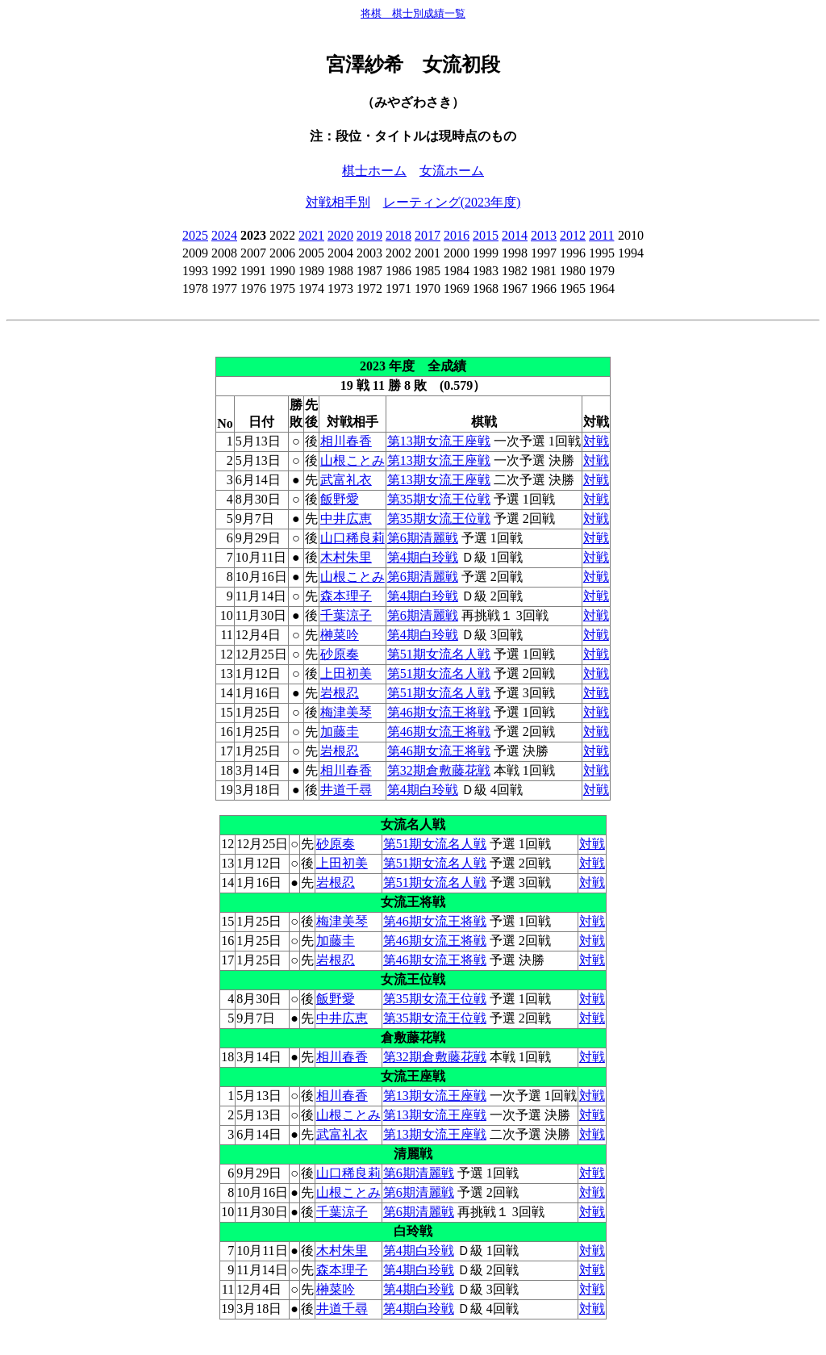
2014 (515, 235)
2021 (311, 235)
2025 (195, 235)
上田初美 (346, 673)
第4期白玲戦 (422, 557)
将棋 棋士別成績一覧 (413, 13)
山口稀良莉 (352, 538)
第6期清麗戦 (422, 538)
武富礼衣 (346, 480)
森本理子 (346, 596)
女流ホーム (451, 171)
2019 (369, 235)
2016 (456, 235)
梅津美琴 (346, 712)
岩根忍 (339, 693)
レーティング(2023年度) (452, 202)
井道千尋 (346, 790)
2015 (486, 235)
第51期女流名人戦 (438, 654)
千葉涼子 (346, 615)
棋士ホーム (374, 171)
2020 (340, 235)
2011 (601, 235)
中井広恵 (346, 518)
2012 (573, 235)
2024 (224, 235)
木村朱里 (346, 557)
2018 (398, 235)
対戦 (596, 441)
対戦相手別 (338, 202)
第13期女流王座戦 (438, 441)
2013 (544, 235)
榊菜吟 (339, 635)
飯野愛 (339, 499)
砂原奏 (339, 654)
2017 (427, 235)
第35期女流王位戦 (438, 499)
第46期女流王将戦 (438, 712)
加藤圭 (339, 731)
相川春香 (346, 441)
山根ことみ (352, 460)
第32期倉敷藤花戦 (438, 770)
